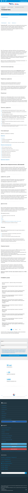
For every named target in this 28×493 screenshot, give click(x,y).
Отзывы (3, 431)
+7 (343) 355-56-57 (23, 1)
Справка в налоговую (5, 433)
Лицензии (3, 417)
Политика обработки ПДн (6, 437)
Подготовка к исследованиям (6, 435)
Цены (9, 22)
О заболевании (4, 22)
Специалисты (4, 407)
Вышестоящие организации (6, 419)
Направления (3, 405)
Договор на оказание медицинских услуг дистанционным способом (13, 451)
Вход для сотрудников (5, 429)
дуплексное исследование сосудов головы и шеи (13, 221)
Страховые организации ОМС (6, 439)
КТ (2, 218)
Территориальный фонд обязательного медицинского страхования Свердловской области (14, 395)
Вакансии (14, 421)
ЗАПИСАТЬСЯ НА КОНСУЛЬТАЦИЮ (14, 14)
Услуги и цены (4, 409)
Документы (3, 415)
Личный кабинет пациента (6, 427)
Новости (3, 411)
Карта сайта (3, 441)
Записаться (14, 22)
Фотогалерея (3, 413)
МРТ (2, 219)
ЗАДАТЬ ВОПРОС (14, 446)
